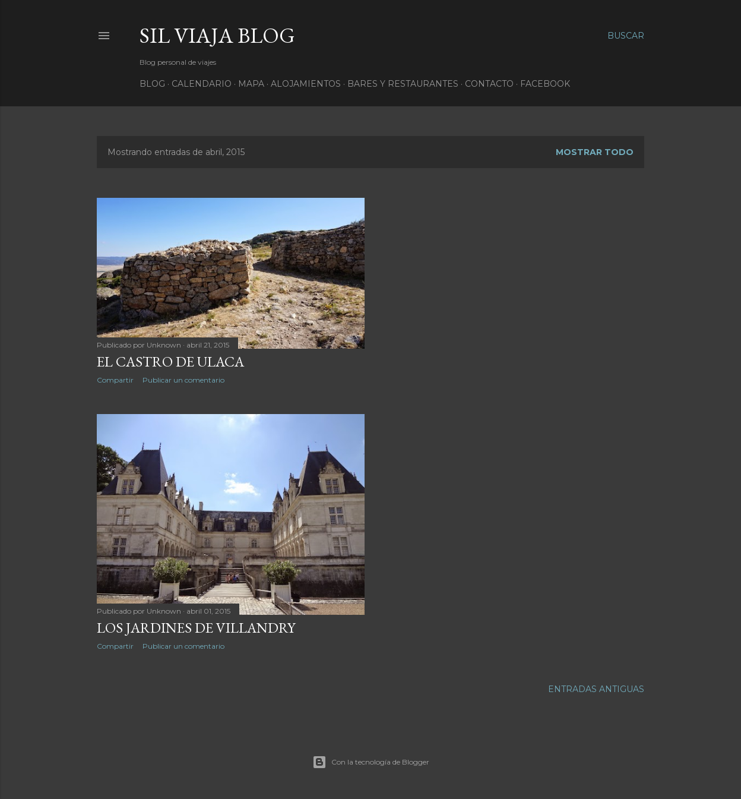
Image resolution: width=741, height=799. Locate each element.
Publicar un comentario (183, 379)
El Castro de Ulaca (170, 361)
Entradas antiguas (596, 689)
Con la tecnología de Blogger (370, 762)
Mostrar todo (595, 152)
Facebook (545, 83)
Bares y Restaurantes (402, 83)
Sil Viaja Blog (217, 35)
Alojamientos (306, 83)
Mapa (251, 83)
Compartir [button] (115, 379)
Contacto (489, 83)
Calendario (202, 83)
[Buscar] (625, 35)
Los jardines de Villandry (196, 627)
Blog (152, 83)
